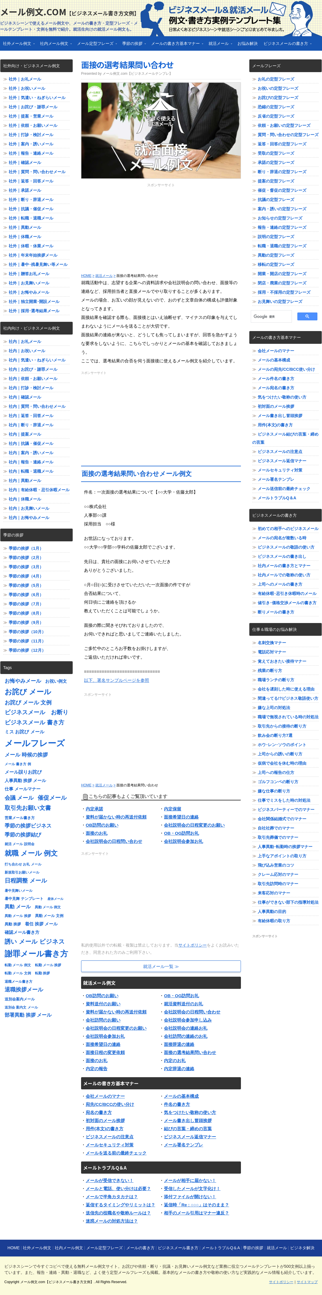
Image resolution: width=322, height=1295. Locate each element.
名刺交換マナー (272, 642)
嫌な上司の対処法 (274, 707)
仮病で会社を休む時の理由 (282, 763)
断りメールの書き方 (276, 612)
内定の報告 (96, 1068)
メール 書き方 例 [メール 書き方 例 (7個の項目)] (18, 764)
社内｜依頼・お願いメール (33, 378)
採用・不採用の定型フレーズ (284, 292)
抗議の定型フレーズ (276, 199)
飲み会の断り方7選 (275, 735)
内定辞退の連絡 (179, 1068)
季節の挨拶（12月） (27, 650)
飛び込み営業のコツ (276, 865)
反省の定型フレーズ (276, 116)
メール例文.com (69, 11)
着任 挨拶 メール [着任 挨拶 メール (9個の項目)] (41, 924)
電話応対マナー (272, 652)
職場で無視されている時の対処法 (288, 717)
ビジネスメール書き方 (178, 1247)
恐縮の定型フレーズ (276, 107)
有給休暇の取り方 (274, 920)
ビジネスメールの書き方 (286, 45)
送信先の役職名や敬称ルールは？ (118, 1212)
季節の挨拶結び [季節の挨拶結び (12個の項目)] (23, 835)
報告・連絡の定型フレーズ (282, 227)
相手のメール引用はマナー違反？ (196, 1212)
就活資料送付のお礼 (183, 1003)
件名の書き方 (177, 1104)
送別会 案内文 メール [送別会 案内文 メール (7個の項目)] (21, 1007)
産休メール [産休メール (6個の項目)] (55, 899)
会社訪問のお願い (103, 1020)
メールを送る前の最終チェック (116, 1152)
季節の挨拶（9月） (26, 622)
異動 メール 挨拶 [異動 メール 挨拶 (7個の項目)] (18, 916)
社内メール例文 (54, 45)
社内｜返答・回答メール (31, 415)
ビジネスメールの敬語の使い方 (286, 547)
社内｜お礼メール (25, 341)
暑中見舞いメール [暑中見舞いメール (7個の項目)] (18, 891)
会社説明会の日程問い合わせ (114, 841)
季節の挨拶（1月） (26, 548)
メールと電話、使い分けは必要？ (118, 1188)
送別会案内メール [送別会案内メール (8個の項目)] (20, 999)
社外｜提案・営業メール (31, 116)
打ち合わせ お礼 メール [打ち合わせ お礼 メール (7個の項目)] (23, 864)
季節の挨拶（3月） (26, 567)
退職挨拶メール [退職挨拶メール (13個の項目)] (24, 990)
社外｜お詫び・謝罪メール (33, 107)
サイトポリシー (192, 945)
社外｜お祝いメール (27, 88)
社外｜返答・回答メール (31, 181)
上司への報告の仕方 (276, 772)
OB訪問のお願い (102, 825)
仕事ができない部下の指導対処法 (288, 902)
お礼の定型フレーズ (276, 79)
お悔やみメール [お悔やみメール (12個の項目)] (23, 681)
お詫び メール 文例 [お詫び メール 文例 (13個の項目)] (28, 702)
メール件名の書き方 (276, 378)
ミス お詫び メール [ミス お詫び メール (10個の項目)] (24, 731)
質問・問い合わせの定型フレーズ (288, 134)
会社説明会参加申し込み (188, 1020)
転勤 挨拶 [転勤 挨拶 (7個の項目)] (42, 973)
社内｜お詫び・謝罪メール (33, 369)
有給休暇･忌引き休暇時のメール (287, 593)
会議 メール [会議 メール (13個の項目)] (19, 798)
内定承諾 (94, 808)
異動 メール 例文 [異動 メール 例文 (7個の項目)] (48, 907)
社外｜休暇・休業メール (31, 246)
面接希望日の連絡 (181, 816)
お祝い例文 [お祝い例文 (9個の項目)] (56, 681)
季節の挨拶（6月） (26, 594)
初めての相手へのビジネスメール (288, 528)
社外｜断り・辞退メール (31, 199)
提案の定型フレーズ (276, 181)
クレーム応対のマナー (278, 874)
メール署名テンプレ (183, 1144)
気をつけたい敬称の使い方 (190, 1112)
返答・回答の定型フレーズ (282, 144)
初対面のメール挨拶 (105, 1120)
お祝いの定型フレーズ (278, 88)
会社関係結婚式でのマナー (282, 819)
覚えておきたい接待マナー (282, 661)
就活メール (219, 45)
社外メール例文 (17, 45)
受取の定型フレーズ (276, 153)
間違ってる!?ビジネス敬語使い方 (288, 698)
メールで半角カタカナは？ (112, 1196)
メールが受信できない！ (109, 1180)
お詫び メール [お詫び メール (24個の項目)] (28, 692)
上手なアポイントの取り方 (282, 856)
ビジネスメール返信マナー (190, 1136)
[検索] (269, 316)
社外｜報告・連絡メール (31, 153)
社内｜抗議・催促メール (31, 443)
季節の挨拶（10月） (27, 631)
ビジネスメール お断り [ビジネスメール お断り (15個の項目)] (36, 712)
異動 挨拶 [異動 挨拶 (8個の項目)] (13, 924)
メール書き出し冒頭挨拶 (188, 1120)
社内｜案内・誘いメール (31, 452)
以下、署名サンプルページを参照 (116, 680)
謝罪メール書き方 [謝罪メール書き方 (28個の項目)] (36, 953)
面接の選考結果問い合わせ (127, 64)
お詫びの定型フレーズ (278, 97)
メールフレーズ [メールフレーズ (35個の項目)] (35, 743)
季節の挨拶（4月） (26, 576)
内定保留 (172, 808)
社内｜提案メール (25, 434)
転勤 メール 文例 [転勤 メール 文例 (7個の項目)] (18, 973)
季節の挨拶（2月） (26, 557)
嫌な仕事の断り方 (274, 791)
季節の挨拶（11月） (27, 641)
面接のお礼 (96, 833)
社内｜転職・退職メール (31, 471)
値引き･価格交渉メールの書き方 (287, 602)
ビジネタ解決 (302, 1247)
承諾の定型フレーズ (276, 162)
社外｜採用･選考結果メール (34, 310)
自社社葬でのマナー (276, 828)
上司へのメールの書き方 (280, 584)
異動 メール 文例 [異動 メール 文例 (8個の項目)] (49, 916)
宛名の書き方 (99, 1112)
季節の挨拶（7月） (26, 604)
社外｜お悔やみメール (29, 292)
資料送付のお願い (103, 1003)
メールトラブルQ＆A (277, 498)
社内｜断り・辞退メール (31, 425)
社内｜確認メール (25, 397)
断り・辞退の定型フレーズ (282, 171)
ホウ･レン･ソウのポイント (282, 744)
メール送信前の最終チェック (284, 488)
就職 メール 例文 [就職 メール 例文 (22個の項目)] (31, 853)
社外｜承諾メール (25, 190)
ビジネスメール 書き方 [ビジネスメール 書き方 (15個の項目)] (34, 722)
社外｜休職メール (25, 236)
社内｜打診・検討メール (31, 388)
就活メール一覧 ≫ (161, 966)
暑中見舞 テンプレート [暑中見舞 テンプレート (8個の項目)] (24, 898)
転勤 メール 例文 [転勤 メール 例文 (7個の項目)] (18, 965)
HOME (14, 1247)
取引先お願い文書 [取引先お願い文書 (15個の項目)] (28, 808)
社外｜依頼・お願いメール (33, 125)
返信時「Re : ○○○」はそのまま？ (196, 1204)
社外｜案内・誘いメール (31, 144)
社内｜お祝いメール (27, 350)
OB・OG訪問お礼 (181, 833)
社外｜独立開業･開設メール (34, 301)
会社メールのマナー (105, 1096)
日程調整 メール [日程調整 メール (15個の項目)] (26, 880)
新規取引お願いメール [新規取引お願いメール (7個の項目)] (22, 872)
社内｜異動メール (25, 480)
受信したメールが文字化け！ (192, 1188)
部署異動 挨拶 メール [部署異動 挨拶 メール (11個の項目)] (28, 1015)
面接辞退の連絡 (179, 1044)
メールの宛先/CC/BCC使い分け (286, 369)
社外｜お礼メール (25, 79)
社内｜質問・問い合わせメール (37, 406)
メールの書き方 (140, 1247)
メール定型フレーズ (95, 45)
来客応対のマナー (274, 893)
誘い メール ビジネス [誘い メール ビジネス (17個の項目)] (35, 941)
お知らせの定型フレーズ (280, 218)
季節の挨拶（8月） (26, 613)
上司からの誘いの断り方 (280, 754)
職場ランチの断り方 (276, 679)
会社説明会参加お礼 (183, 841)
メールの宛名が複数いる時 (282, 538)
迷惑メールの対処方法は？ (112, 1221)
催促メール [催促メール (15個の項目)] (52, 797)
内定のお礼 (175, 1060)
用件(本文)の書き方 (104, 1128)
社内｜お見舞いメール (29, 508)
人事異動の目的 (272, 911)
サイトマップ (307, 1282)
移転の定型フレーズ (276, 264)
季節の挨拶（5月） (26, 585)
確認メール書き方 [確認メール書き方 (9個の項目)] (22, 932)
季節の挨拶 (132, 45)
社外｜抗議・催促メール (31, 209)
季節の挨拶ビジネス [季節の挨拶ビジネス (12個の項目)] (28, 826)
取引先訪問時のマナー (278, 883)
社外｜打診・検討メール (31, 134)
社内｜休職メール (25, 499)
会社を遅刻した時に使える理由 (286, 689)
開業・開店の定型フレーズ (282, 273)
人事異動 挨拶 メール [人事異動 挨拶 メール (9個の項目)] (25, 780)
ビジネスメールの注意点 (109, 1136)
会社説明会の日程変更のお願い (194, 825)
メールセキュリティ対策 (109, 1144)
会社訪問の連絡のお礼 (185, 1036)
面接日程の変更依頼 (105, 1052)
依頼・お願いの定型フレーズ (284, 125)
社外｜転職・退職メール (31, 218)
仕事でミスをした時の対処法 (284, 800)
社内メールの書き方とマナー (284, 565)
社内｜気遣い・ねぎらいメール (37, 360)
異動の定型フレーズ (276, 255)
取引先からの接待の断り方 (282, 726)
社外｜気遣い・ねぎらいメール (37, 97)
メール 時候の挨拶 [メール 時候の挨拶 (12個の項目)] (26, 755)
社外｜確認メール (25, 162)
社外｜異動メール (25, 227)
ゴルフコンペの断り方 (278, 781)
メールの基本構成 (181, 1096)
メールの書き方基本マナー (175, 45)
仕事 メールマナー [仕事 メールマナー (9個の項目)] (23, 789)
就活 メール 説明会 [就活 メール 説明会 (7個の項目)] (19, 844)
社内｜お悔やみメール (29, 517)
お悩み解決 (247, 43)
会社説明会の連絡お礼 (185, 1028)
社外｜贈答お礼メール (29, 273)
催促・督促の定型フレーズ (282, 190)
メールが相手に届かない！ (190, 1180)
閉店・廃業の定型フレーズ (282, 283)
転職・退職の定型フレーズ (282, 246)
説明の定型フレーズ (276, 236)
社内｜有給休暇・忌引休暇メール (39, 489)
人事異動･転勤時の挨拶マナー (285, 846)
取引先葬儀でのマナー (278, 837)
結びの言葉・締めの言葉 (188, 1128)
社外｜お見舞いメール (29, 283)
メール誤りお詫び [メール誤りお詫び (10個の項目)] (23, 772)
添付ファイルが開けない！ (190, 1196)
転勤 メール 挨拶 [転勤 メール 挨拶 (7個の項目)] (48, 965)
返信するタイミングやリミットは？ (120, 1204)
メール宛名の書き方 (276, 388)
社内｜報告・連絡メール (31, 462)
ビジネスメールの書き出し (282, 556)
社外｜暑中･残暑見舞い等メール (38, 264)
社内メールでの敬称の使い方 (284, 575)
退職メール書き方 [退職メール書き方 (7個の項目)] (18, 982)
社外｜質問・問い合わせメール (37, 171)
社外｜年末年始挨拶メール (33, 255)
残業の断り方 (270, 670)
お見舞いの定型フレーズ (280, 301)
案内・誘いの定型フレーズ (282, 209)
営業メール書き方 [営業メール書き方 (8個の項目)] (20, 818)
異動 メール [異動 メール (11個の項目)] (18, 906)
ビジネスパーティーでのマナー (286, 809)
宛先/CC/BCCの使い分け (110, 1104)
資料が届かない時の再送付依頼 (116, 816)
